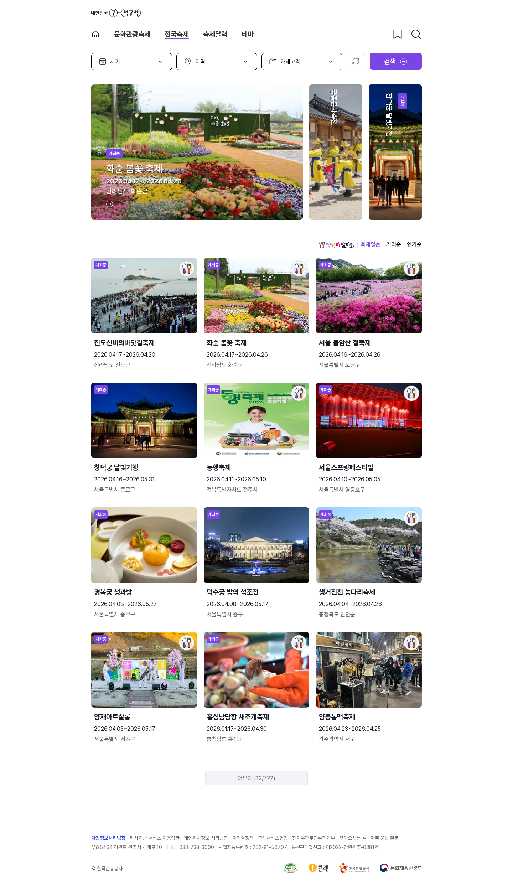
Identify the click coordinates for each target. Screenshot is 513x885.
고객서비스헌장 (273, 838)
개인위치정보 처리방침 (206, 838)
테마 (248, 34)
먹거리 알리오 (336, 244)
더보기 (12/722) (256, 778)
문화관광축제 (132, 34)
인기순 (414, 244)
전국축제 (177, 34)
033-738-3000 (196, 847)
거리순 (393, 244)
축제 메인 (95, 34)
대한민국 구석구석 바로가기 (116, 13)
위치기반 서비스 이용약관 (155, 838)
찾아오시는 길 (352, 838)
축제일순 (370, 244)
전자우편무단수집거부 (313, 838)
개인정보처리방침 (108, 838)
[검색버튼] (416, 34)
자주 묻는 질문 (384, 838)
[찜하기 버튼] (397, 34)
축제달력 (215, 34)
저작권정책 (243, 838)
